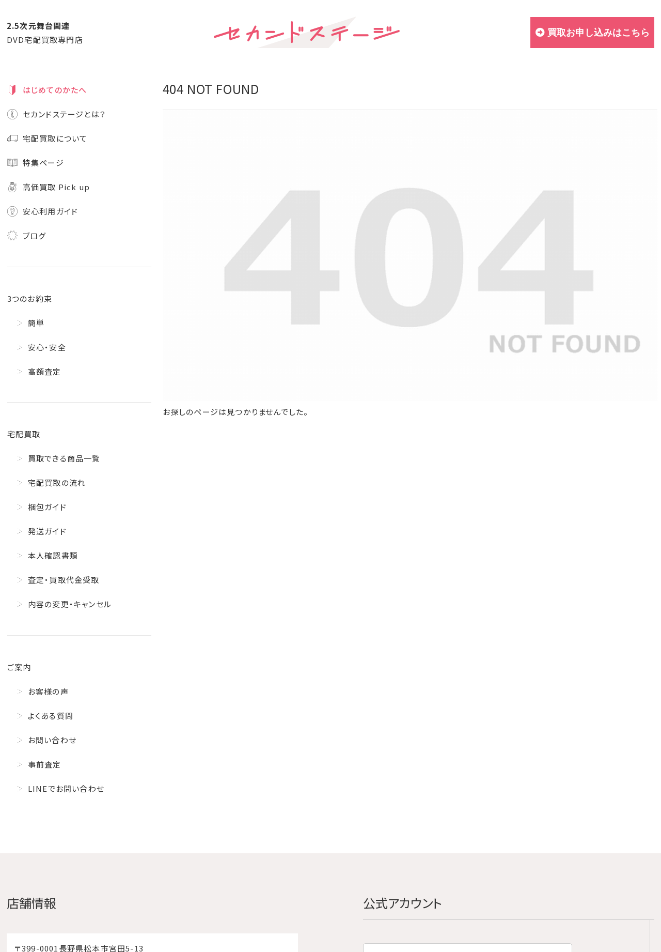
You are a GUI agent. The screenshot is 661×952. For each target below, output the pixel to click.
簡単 (36, 322)
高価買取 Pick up (56, 186)
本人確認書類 (53, 555)
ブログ (34, 235)
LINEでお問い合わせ (66, 788)
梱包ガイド (47, 506)
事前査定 (44, 764)
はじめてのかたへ (55, 89)
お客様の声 (48, 691)
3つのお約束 (29, 298)
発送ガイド (47, 531)
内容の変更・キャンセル (70, 603)
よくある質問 (50, 715)
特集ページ (43, 162)
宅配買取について (55, 138)
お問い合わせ (52, 739)
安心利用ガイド (50, 211)
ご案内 (19, 667)
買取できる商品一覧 (64, 458)
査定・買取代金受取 (64, 579)
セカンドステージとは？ (64, 114)
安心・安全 (47, 347)
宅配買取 (24, 433)
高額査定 (44, 371)
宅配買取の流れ (57, 482)
